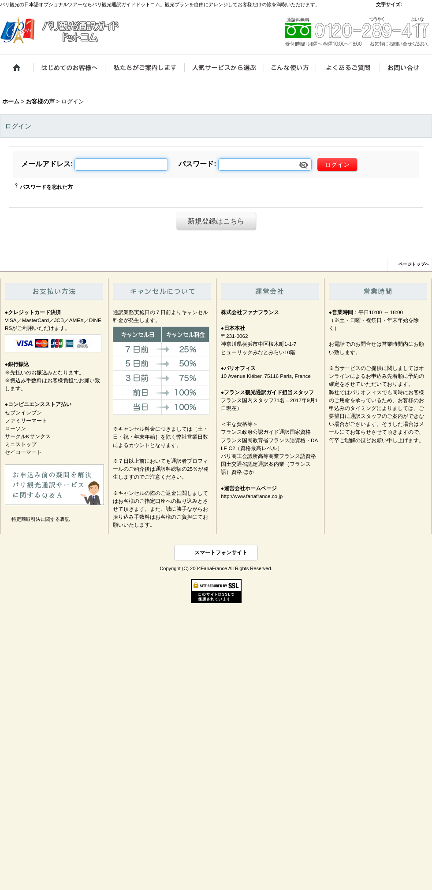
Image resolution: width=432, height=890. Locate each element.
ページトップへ (413, 264)
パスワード (196, 164)
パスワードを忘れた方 (46, 187)
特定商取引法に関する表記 (40, 519)
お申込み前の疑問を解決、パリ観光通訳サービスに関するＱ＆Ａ (54, 485)
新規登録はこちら (216, 221)
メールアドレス (46, 164)
